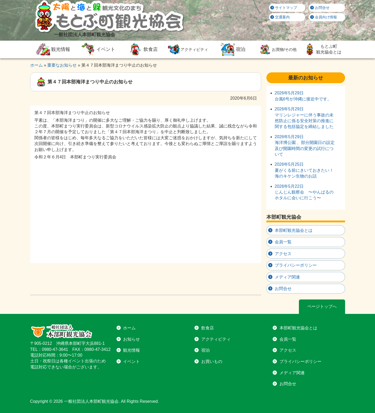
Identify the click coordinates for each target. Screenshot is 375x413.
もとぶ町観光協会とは (322, 49)
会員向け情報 (323, 17)
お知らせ (131, 339)
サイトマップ (283, 8)
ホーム (129, 328)
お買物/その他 (277, 49)
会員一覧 (283, 242)
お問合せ (320, 8)
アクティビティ (187, 49)
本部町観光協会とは (294, 230)
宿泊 (232, 49)
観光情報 (52, 49)
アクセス (283, 253)
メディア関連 (287, 277)
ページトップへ (322, 306)
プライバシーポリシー (296, 265)
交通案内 (280, 17)
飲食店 (142, 49)
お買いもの (211, 361)
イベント (97, 49)
